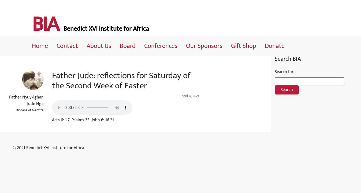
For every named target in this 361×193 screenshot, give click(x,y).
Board (128, 46)
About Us (99, 46)
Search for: (285, 72)
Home (40, 46)
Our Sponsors (204, 46)
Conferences (160, 46)
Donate (275, 46)
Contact (67, 46)
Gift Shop (243, 46)
